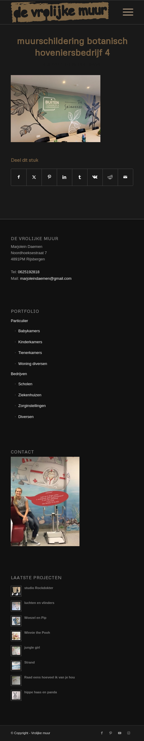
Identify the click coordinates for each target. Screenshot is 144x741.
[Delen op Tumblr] (79, 177)
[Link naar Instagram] (128, 732)
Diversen (25, 416)
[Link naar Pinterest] (110, 732)
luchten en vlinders (39, 603)
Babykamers (29, 331)
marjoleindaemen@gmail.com (45, 278)
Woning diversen (32, 363)
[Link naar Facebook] (101, 732)
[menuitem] (125, 12)
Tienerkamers (30, 352)
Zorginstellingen (32, 405)
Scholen (25, 384)
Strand (29, 662)
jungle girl (32, 647)
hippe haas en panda (40, 692)
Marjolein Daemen (86, 64)
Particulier (19, 321)
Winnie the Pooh (37, 632)
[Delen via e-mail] (125, 177)
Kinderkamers (30, 342)
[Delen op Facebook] (18, 177)
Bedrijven (19, 374)
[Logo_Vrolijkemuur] (60, 12)
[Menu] (125, 12)
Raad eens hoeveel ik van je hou (49, 677)
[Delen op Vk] (95, 177)
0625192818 (28, 272)
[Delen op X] (34, 177)
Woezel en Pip (35, 617)
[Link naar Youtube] (119, 732)
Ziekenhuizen (29, 395)
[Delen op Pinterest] (49, 177)
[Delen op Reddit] (110, 177)
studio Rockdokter (38, 588)
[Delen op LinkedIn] (64, 177)
